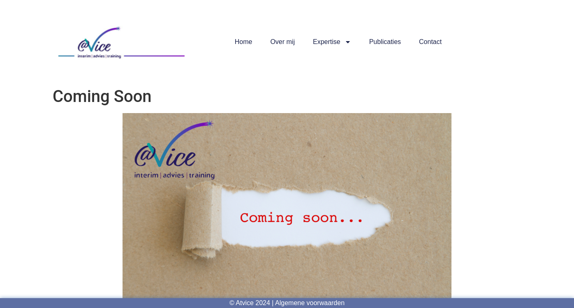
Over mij (282, 41)
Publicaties (385, 41)
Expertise (332, 42)
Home (243, 41)
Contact (430, 41)
